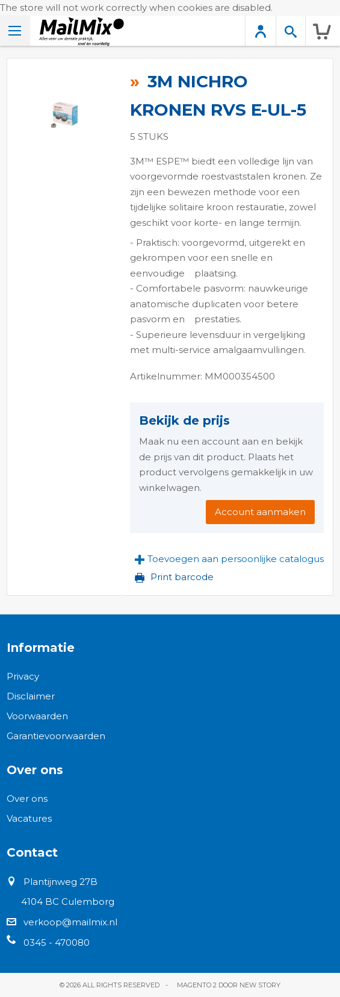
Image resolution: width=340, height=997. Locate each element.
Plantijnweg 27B (60, 881)
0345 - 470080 (56, 942)
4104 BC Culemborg (67, 901)
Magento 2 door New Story (228, 985)
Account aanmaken (260, 511)
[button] (229, 559)
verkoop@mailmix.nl (70, 922)
